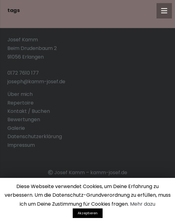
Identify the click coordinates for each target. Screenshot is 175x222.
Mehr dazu (142, 204)
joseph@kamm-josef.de (36, 81)
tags (13, 10)
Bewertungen (23, 119)
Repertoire (20, 102)
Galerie (16, 128)
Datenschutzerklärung (34, 136)
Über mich (20, 94)
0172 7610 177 (23, 72)
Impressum (21, 145)
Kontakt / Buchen (28, 111)
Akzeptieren (88, 213)
